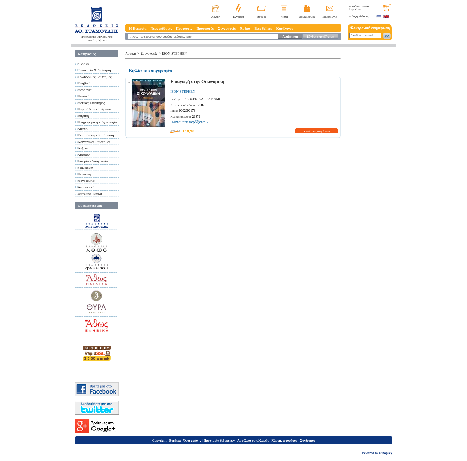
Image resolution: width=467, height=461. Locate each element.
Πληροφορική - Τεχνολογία (97, 122)
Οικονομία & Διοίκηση (94, 70)
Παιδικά (84, 96)
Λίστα (284, 16)
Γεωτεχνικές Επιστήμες (95, 77)
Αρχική (215, 16)
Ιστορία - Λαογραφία (93, 161)
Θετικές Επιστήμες (91, 103)
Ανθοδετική (86, 187)
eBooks (83, 64)
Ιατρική (83, 116)
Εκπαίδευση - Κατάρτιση (96, 135)
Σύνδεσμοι (307, 440)
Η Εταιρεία (137, 28)
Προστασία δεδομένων (219, 440)
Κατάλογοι (284, 28)
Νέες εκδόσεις (161, 28)
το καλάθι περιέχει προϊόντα (359, 7)
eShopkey (385, 453)
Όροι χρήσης (192, 440)
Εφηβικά (84, 83)
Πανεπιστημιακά (90, 193)
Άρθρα (245, 28)
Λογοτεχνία (86, 180)
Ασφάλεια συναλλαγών (253, 440)
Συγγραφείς (227, 28)
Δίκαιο (83, 129)
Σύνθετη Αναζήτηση (320, 36)
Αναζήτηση (290, 36)
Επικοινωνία (329, 16)
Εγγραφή (238, 16)
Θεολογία (84, 90)
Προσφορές (205, 28)
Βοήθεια (175, 440)
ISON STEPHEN (174, 53)
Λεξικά (83, 148)
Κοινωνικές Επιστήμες (94, 141)
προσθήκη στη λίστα (316, 131)
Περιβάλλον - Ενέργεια (94, 109)
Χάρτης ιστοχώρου (284, 440)
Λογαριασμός (307, 16)
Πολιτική (84, 174)
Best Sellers (263, 28)
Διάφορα (84, 154)
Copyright (159, 440)
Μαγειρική (85, 167)
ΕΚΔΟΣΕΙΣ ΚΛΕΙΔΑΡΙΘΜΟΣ (202, 99)
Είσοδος (261, 16)
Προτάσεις (184, 28)
